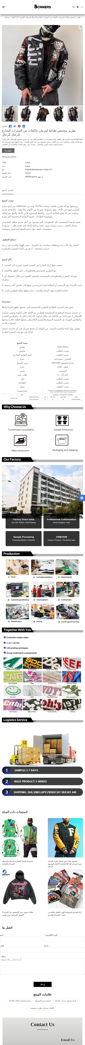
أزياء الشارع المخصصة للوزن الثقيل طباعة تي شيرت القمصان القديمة (63, 911)
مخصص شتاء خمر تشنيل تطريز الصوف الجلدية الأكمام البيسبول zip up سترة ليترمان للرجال (61, 862)
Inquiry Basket (9, 157)
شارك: (4, 126)
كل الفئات (14, 17)
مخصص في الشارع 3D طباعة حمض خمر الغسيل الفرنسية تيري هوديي (20, 911)
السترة (22, 17)
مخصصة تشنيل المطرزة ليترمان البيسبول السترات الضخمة (21, 862)
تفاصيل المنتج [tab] (8, 190)
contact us (42, 1022)
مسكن (6, 17)
